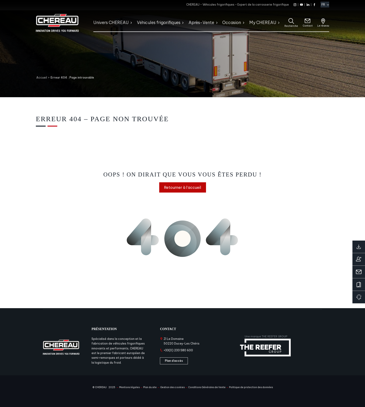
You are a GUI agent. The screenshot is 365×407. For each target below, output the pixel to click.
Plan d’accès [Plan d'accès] (174, 360)
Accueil (41, 77)
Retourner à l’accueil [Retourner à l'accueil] (182, 187)
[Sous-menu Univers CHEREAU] (131, 22)
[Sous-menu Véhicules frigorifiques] (182, 22)
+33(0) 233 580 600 (178, 350)
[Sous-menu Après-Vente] (216, 22)
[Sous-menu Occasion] (243, 22)
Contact (308, 25)
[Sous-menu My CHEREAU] (278, 22)
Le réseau (323, 25)
